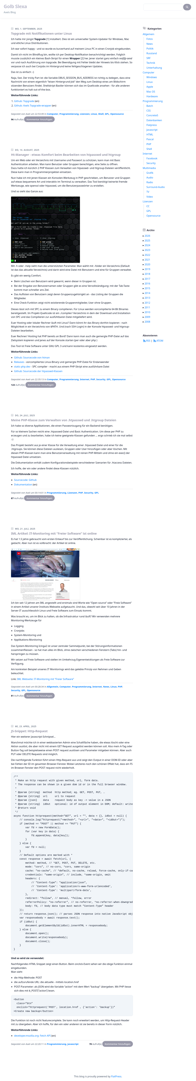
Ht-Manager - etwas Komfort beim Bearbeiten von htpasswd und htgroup (66, 155)
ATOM (158, 340)
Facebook (151, 158)
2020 (147, 264)
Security (101, 379)
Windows (151, 77)
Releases (19, 362)
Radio (149, 182)
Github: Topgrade (24, 101)
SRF (148, 58)
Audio (149, 177)
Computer (52, 113)
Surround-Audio (155, 187)
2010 (147, 312)
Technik (150, 62)
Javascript (73, 1043)
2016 (147, 283)
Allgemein (52, 686)
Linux (94, 113)
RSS (146, 340)
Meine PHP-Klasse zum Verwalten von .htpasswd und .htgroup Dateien (63, 420)
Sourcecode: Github (25, 480)
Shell (101, 113)
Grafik (149, 172)
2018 (147, 274)
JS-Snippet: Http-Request (29, 731)
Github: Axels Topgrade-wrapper (32, 105)
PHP (92, 379)
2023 (147, 250)
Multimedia (149, 168)
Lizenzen (85, 113)
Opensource (117, 113)
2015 (147, 288)
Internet (84, 379)
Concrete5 (152, 115)
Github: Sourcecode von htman (32, 357)
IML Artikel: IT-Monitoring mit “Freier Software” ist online (54, 533)
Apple (149, 86)
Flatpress (151, 125)
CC (147, 206)
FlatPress (116, 1076)
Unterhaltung (154, 67)
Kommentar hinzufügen (39, 119)
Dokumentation (23, 484)
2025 (147, 240)
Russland (151, 53)
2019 (147, 269)
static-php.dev (22, 366)
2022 (147, 255)
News (106, 686)
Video (149, 196)
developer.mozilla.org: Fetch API (32, 1035)
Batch (149, 106)
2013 (147, 297)
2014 (147, 293)
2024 (147, 245)
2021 (147, 259)
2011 (147, 307)
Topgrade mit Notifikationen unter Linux (41, 33)
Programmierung (69, 113)
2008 (147, 321)
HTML (149, 134)
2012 (147, 302)
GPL (107, 113)
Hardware (152, 96)
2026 (147, 235)
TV (147, 191)
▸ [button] (144, 235)
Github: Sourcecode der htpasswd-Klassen (38, 371)
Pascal (150, 139)
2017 (147, 278)
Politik (149, 48)
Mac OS (150, 91)
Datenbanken (154, 120)
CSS (148, 110)
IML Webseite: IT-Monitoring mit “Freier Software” (45, 679)
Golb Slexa (15, 6)
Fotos (149, 39)
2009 (147, 317)
